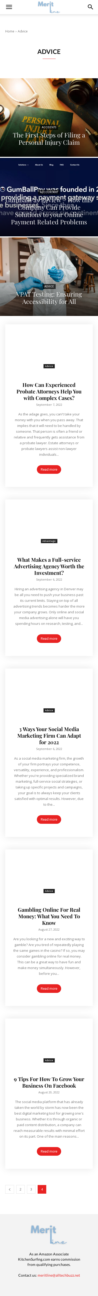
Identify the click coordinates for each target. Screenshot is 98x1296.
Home (9, 31)
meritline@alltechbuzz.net (59, 1275)
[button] (90, 7)
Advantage (49, 541)
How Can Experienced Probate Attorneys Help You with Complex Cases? (49, 391)
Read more (49, 469)
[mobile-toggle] (9, 7)
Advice (49, 286)
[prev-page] (9, 1189)
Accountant (49, 192)
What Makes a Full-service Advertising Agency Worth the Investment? (49, 566)
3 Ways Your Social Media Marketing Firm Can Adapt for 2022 (49, 735)
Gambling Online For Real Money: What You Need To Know (49, 916)
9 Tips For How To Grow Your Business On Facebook (49, 1082)
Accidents (49, 127)
